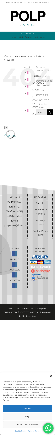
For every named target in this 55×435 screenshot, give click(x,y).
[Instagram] (16, 253)
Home (35, 76)
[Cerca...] (41, 112)
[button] (50, 376)
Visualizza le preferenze (27, 424)
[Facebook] (13, 253)
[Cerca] (50, 112)
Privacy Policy (34, 431)
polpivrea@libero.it (41, 2)
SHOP (35, 89)
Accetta (27, 408)
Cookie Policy (21, 431)
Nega (27, 416)
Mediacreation (29, 316)
